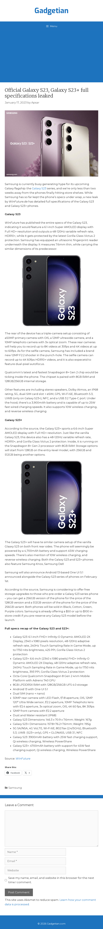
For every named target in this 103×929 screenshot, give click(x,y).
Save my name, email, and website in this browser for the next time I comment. (51, 880)
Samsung (15, 787)
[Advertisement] (51, 55)
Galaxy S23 (39, 188)
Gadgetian (51, 11)
